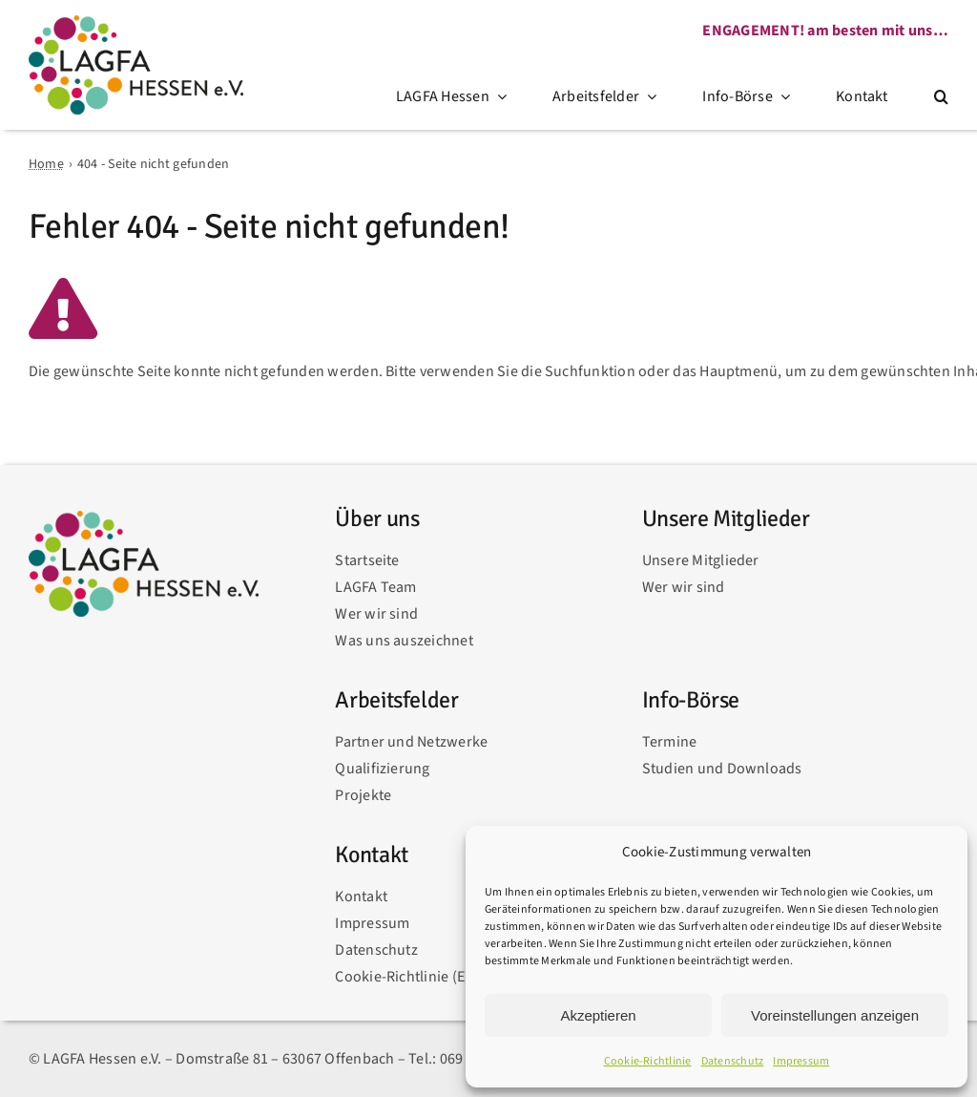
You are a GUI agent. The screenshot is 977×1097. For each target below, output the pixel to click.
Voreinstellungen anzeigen (835, 1015)
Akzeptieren (597, 1015)
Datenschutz (732, 1061)
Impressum (801, 1061)
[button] (941, 98)
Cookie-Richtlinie (648, 1061)
